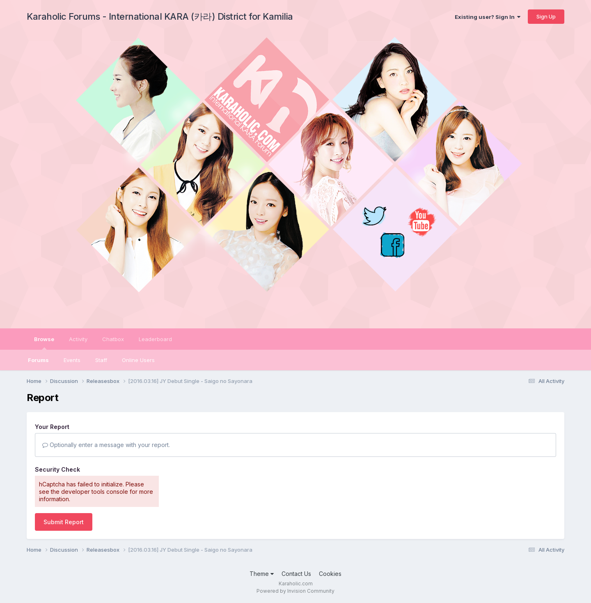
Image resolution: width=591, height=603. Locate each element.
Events (72, 360)
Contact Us (296, 573)
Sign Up (546, 16)
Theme (262, 573)
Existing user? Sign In (487, 17)
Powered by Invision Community (295, 591)
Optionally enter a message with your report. (106, 444)
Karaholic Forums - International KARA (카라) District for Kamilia (160, 16)
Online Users (138, 360)
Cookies (330, 573)
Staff (101, 360)
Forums (38, 360)
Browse (44, 343)
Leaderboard (155, 339)
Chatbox (113, 339)
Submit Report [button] (64, 521)
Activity (78, 339)
